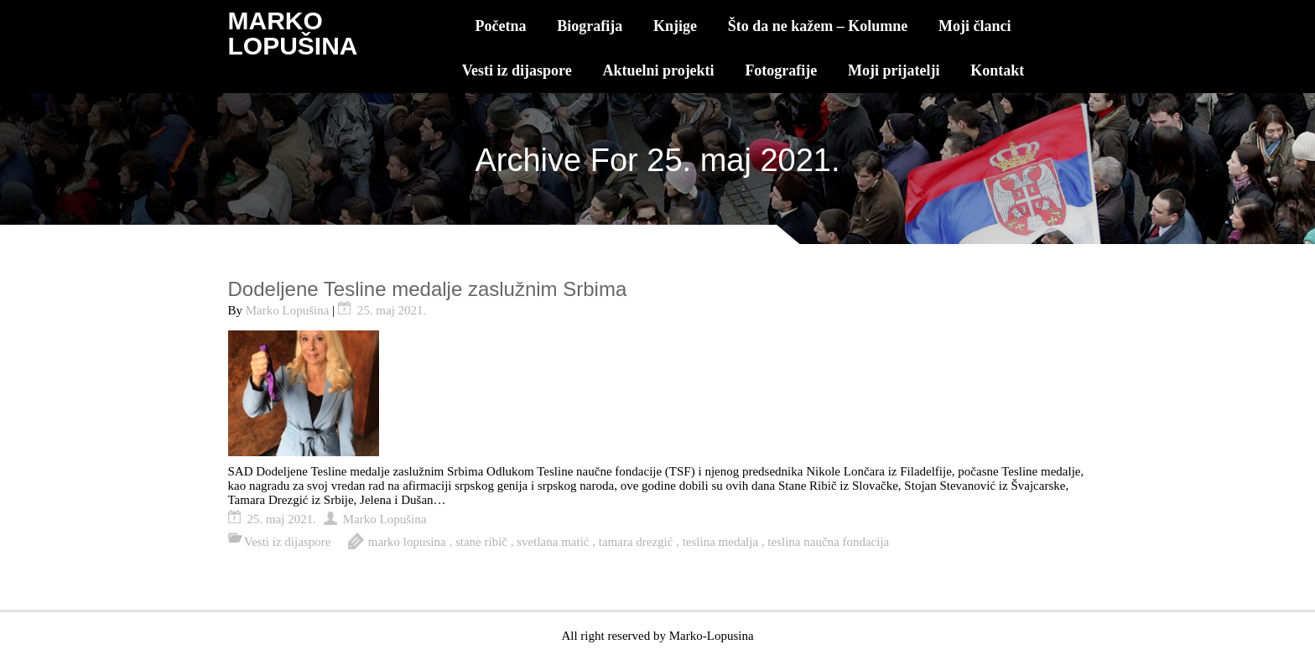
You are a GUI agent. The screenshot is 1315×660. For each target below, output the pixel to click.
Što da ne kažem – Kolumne (818, 26)
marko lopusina (407, 541)
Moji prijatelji (893, 70)
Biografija (589, 26)
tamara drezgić (636, 541)
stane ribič (481, 541)
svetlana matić (553, 541)
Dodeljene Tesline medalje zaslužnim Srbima (427, 289)
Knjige (675, 26)
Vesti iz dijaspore (517, 70)
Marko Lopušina (288, 310)
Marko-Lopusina (711, 635)
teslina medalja (720, 541)
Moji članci (974, 26)
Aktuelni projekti (658, 70)
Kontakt (997, 70)
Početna (501, 26)
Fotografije (781, 70)
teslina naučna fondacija (828, 541)
